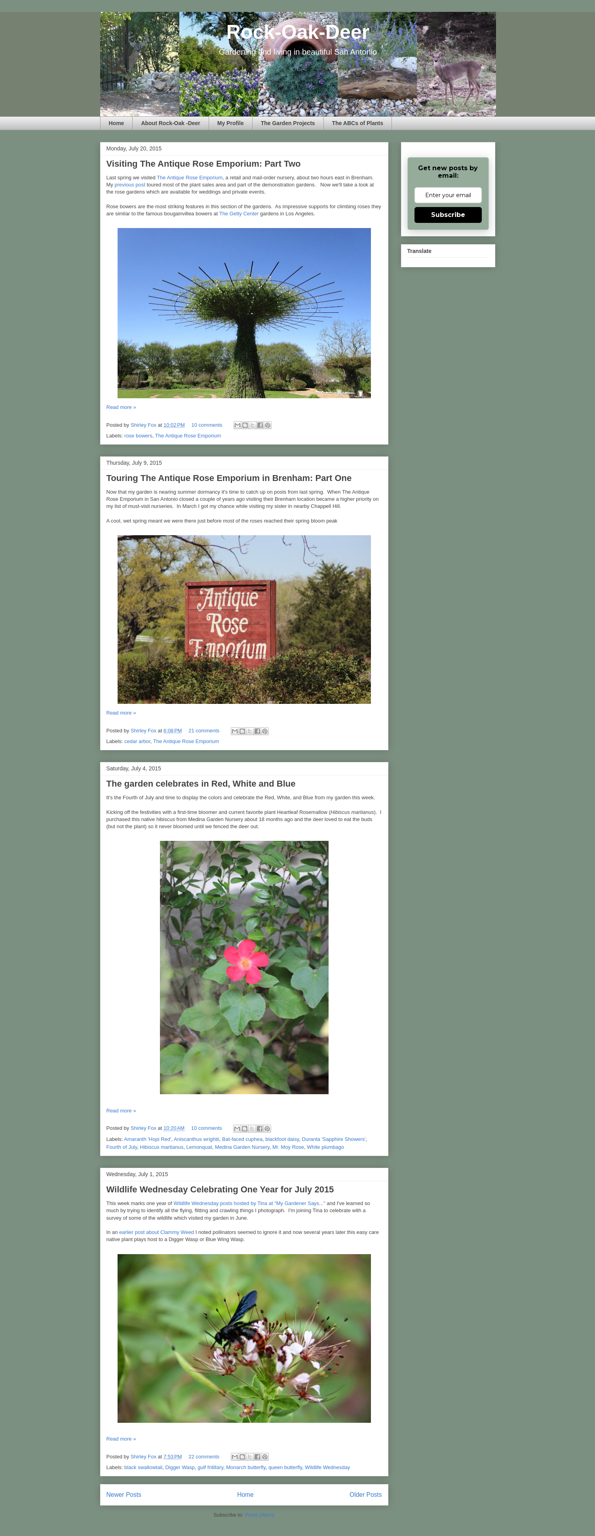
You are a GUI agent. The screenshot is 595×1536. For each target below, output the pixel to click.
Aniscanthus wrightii (196, 1139)
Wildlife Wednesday (327, 1467)
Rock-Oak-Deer (297, 32)
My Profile (230, 123)
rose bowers (138, 436)
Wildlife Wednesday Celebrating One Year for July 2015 (220, 1189)
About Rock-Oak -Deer (170, 123)
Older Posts (366, 1494)
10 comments (207, 425)
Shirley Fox (144, 425)
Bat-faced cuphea (242, 1139)
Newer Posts (123, 1494)
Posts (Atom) (260, 1515)
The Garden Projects (288, 123)
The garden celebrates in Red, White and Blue (201, 784)
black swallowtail (143, 1467)
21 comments (203, 731)
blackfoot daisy (282, 1139)
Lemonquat (199, 1147)
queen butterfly (285, 1467)
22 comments (203, 1457)
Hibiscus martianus (162, 1147)
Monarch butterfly (245, 1467)
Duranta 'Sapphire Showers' (334, 1139)
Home (116, 123)
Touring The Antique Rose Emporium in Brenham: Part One (229, 478)
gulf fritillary (210, 1467)
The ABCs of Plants (357, 123)
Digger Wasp (180, 1467)
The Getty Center (239, 214)
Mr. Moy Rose (288, 1147)
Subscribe (448, 215)
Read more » (121, 407)
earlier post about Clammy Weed (156, 1232)
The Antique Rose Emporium (189, 178)
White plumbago (325, 1147)
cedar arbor (137, 741)
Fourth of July (121, 1147)
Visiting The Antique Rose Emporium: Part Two (203, 164)
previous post (129, 185)
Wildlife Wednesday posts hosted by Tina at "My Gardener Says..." (249, 1203)
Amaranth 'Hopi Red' (147, 1139)
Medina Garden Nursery (242, 1147)
